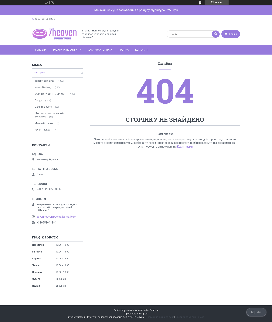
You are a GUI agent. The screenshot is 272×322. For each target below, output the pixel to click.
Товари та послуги (65, 49)
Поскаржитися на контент (160, 317)
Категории (38, 72)
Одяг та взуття (43, 106)
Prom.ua (154, 310)
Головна (40, 49)
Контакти (141, 49)
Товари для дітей (44, 80)
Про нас (124, 49)
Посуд (38, 100)
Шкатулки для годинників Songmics (49, 115)
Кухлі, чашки (185, 146)
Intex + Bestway (43, 87)
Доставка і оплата (100, 49)
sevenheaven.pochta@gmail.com (56, 216)
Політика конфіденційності (189, 317)
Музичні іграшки (44, 123)
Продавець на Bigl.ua (136, 313)
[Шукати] (216, 34)
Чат (256, 312)
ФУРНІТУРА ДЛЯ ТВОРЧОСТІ (50, 93)
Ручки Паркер (42, 129)
